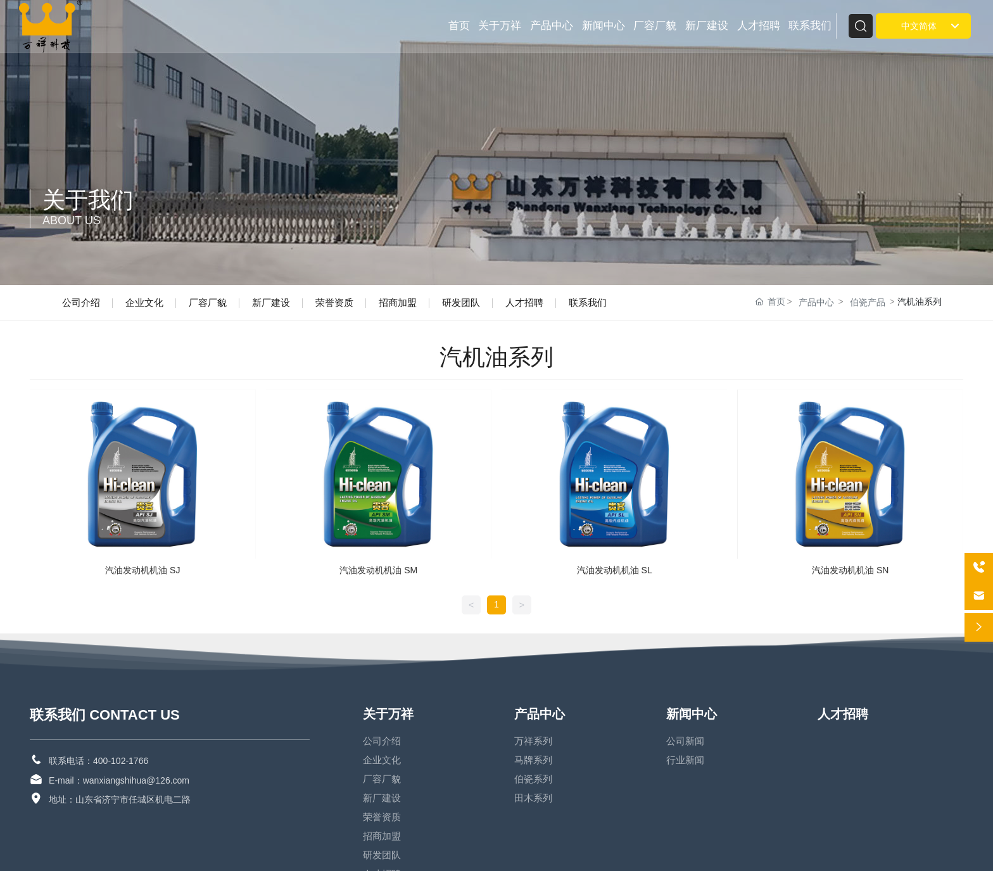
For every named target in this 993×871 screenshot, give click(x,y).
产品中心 (816, 302)
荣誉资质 (334, 302)
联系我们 (588, 302)
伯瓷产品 (867, 302)
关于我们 (88, 200)
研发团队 (461, 302)
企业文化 (144, 302)
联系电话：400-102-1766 (98, 761)
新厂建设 (271, 302)
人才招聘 (524, 302)
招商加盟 (398, 302)
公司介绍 (81, 302)
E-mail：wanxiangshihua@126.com (119, 780)
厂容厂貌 (208, 302)
